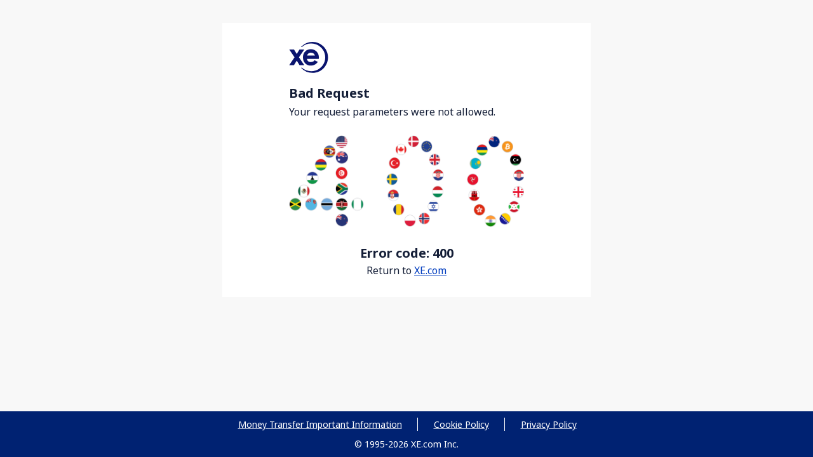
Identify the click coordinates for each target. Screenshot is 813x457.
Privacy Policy (549, 424)
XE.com (430, 270)
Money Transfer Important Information (320, 424)
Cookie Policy (461, 424)
